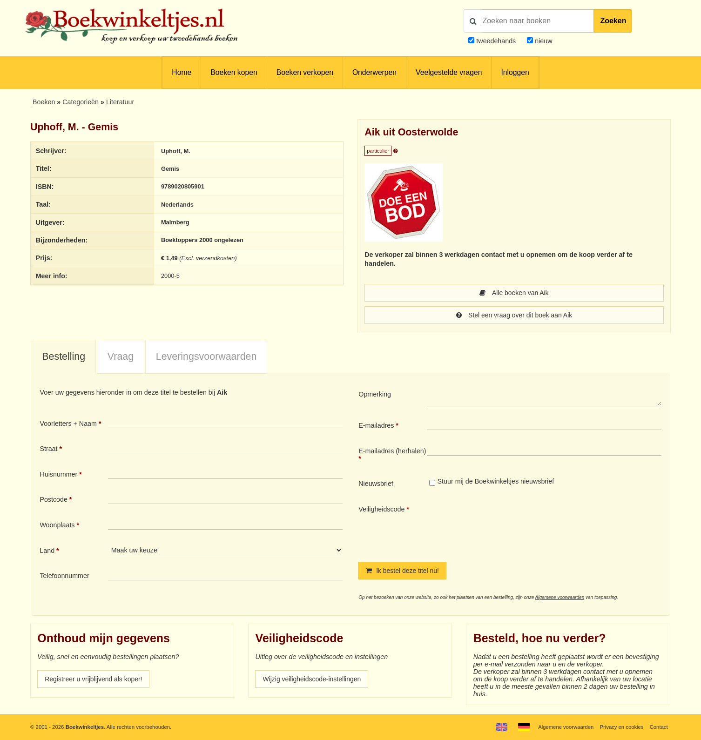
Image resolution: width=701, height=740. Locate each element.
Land (47, 550)
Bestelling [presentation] (63, 356)
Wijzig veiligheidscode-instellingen (313, 679)
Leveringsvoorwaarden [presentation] (206, 356)
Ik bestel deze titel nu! (403, 570)
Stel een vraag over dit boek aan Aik (514, 315)
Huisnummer (58, 474)
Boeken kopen (233, 72)
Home (181, 72)
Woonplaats (57, 525)
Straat (48, 448)
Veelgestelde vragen (449, 72)
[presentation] (504, 526)
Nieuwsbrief (375, 483)
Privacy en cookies (621, 727)
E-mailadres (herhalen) (392, 451)
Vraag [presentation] (121, 356)
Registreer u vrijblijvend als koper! (94, 679)
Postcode (53, 499)
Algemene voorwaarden (560, 597)
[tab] (64, 357)
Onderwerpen (374, 72)
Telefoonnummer (64, 575)
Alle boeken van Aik (514, 292)
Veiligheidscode (381, 509)
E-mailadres (376, 425)
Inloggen (515, 72)
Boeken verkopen (304, 72)
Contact (658, 727)
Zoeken (613, 21)
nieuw (542, 41)
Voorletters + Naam (68, 423)
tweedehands (496, 41)
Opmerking (374, 394)
